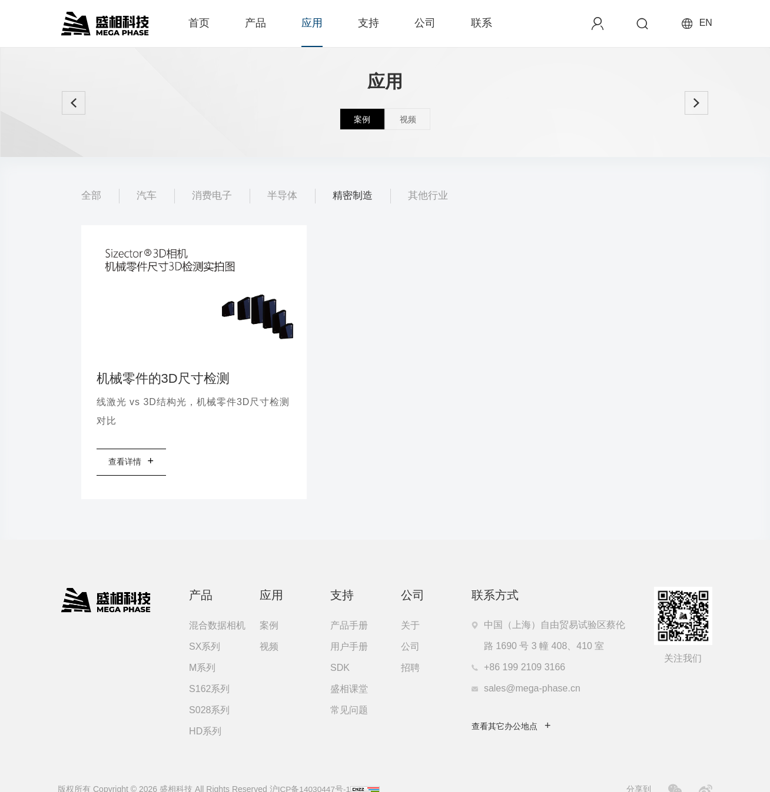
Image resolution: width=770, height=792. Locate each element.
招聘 (410, 649)
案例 (269, 607)
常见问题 (349, 692)
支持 (368, 23)
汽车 (148, 196)
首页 (199, 23)
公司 (425, 23)
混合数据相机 (217, 607)
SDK (340, 649)
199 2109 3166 (533, 649)
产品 (255, 23)
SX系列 (204, 628)
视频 (269, 628)
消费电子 (215, 196)
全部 (91, 196)
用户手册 (349, 628)
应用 (312, 23)
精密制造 (360, 196)
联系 (481, 23)
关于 (410, 607)
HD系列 (205, 713)
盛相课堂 (349, 671)
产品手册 (349, 607)
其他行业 (438, 196)
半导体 (288, 196)
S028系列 (209, 692)
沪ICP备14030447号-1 (309, 771)
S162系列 (209, 671)
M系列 (202, 649)
